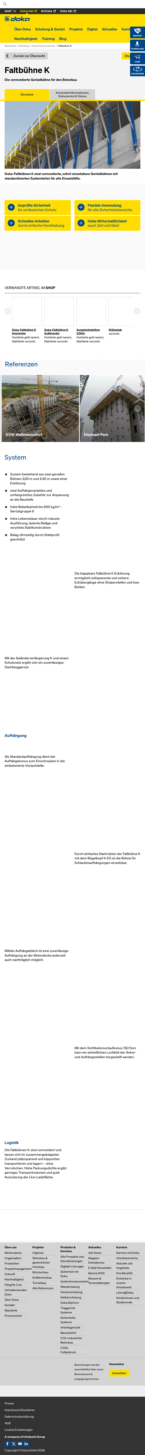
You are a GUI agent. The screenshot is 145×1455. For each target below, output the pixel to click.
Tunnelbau (39, 1283)
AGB (8, 1423)
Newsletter (116, 1364)
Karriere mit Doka (127, 1253)
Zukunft (10, 1274)
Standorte (11, 1310)
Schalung (24, 45)
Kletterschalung (70, 1297)
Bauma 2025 (96, 1273)
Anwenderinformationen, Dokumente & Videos (72, 94)
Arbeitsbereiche (127, 1258)
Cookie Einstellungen (19, 1430)
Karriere (128, 29)
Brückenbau (40, 1272)
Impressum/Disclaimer (20, 1410)
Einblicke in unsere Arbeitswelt (124, 1282)
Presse (9, 1403)
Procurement (13, 1316)
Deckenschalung (71, 1292)
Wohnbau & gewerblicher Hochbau (41, 1262)
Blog (62, 38)
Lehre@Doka (124, 1293)
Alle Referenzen (42, 1288)
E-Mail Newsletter (100, 1268)
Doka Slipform (69, 1303)
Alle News (95, 1253)
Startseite (10, 45)
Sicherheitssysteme (43, 45)
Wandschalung (70, 1287)
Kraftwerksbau (42, 1277)
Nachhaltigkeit (25, 38)
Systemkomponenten (74, 1281)
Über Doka (22, 29)
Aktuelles (109, 29)
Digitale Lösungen (72, 1266)
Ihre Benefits (124, 1273)
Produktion (12, 1263)
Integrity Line (13, 1285)
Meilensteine (13, 1253)
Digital (92, 29)
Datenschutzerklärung (19, 1416)
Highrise (38, 1253)
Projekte (76, 29)
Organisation (13, 1258)
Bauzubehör (68, 1333)
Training (48, 38)
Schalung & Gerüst (50, 29)
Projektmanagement (18, 1269)
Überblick (27, 94)
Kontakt (10, 1305)
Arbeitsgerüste (70, 1327)
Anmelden (119, 1373)
